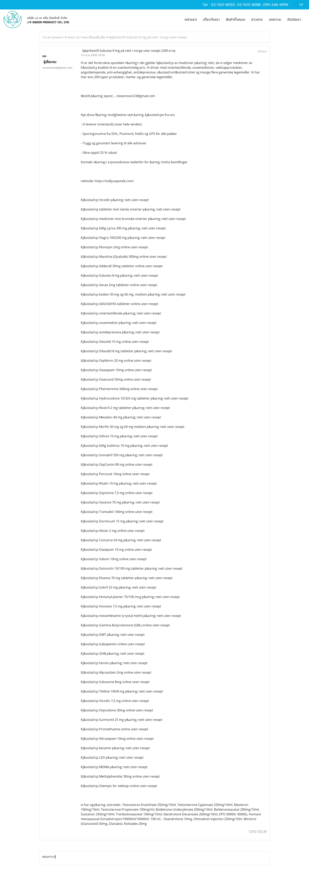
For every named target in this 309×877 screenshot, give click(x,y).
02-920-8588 (249, 4)
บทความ (275, 19)
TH (298, 4)
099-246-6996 (275, 4)
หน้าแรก (191, 19)
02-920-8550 (223, 4)
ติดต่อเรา (294, 19)
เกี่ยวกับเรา (211, 19)
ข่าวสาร (257, 19)
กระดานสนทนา (53, 37)
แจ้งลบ (262, 51)
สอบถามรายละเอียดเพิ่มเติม (86, 37)
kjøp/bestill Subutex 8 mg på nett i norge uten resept (148, 37)
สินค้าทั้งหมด (235, 19)
